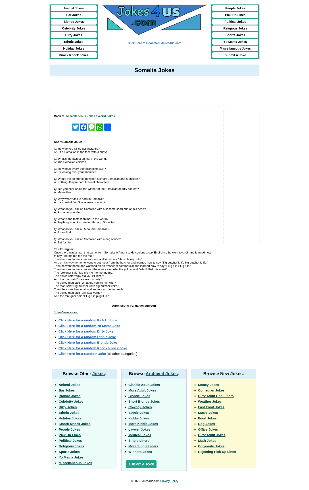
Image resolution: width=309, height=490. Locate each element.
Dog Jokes (206, 424)
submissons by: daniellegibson (134, 305)
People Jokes (235, 8)
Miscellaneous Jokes (235, 48)
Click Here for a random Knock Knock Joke (92, 348)
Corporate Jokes (211, 446)
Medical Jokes (139, 435)
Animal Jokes (74, 8)
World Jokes (106, 116)
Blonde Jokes (74, 21)
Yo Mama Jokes (235, 42)
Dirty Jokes (73, 35)
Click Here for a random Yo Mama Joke (89, 326)
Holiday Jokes (73, 48)
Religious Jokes (235, 28)
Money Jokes (208, 385)
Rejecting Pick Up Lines (217, 452)
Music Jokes (208, 413)
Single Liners (138, 440)
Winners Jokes (140, 452)
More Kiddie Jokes (143, 424)
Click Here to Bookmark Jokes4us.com (154, 43)
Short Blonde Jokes (144, 401)
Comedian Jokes (211, 390)
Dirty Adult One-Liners (216, 396)
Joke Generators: (66, 312)
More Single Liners (143, 446)
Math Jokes (207, 440)
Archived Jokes (162, 373)
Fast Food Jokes (211, 407)
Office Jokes (208, 429)
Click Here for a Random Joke (82, 354)
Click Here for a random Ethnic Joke (87, 337)
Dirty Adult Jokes (211, 435)
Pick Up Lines (235, 15)
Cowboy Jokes (140, 407)
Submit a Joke (141, 464)
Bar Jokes (73, 15)
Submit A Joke (235, 55)
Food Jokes (207, 418)
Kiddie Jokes (138, 418)
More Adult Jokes (142, 390)
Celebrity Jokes (73, 28)
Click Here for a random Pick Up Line (87, 320)
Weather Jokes (210, 401)
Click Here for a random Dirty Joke (85, 331)
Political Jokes (235, 21)
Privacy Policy (169, 481)
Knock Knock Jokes (74, 55)
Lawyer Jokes (139, 429)
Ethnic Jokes (73, 42)
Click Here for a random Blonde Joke (87, 342)
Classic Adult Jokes (144, 385)
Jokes (98, 373)
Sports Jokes (235, 35)
